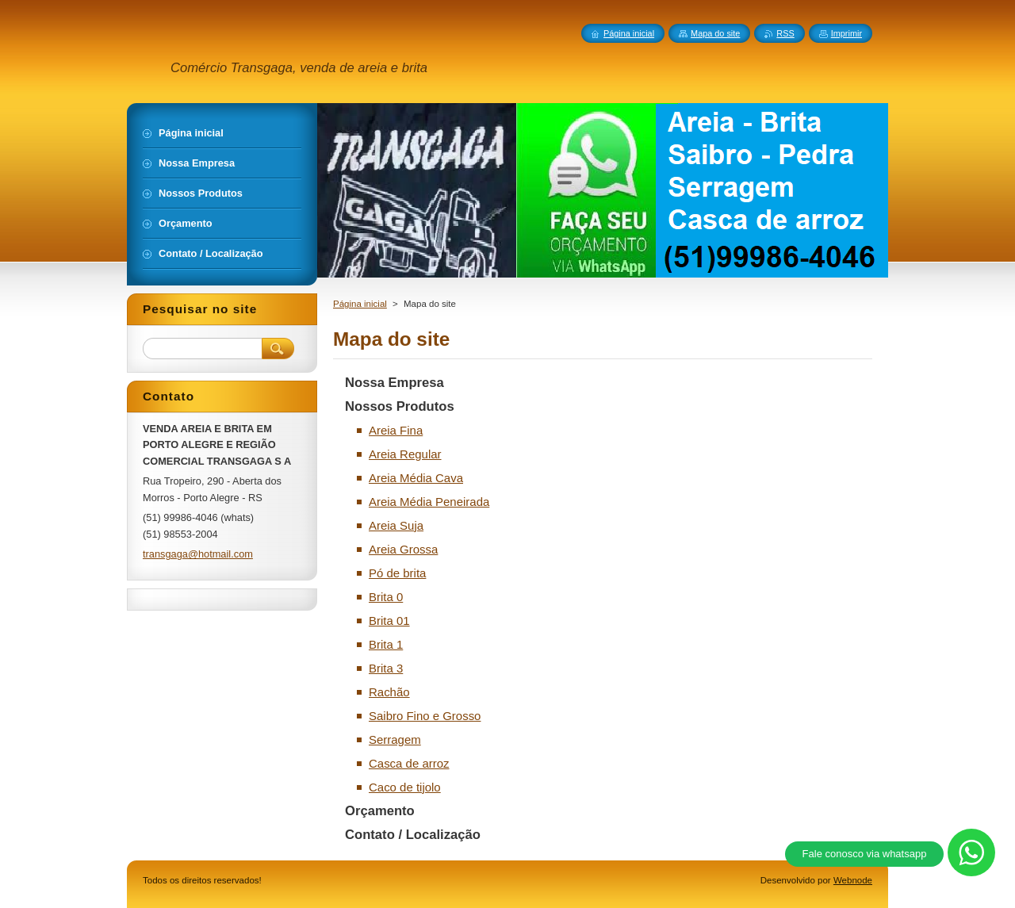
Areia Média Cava (416, 478)
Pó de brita (397, 573)
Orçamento (380, 810)
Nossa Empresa (394, 382)
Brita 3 (386, 668)
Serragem (395, 739)
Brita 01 (389, 620)
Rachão (389, 692)
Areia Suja (396, 525)
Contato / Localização (413, 834)
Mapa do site (715, 33)
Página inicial (360, 303)
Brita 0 (386, 596)
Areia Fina (396, 430)
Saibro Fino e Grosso (425, 715)
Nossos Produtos (399, 406)
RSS (785, 33)
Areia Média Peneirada (429, 501)
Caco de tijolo (405, 787)
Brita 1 (386, 644)
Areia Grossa (403, 549)
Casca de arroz (409, 763)
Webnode (852, 880)
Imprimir (846, 33)
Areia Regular (405, 454)
